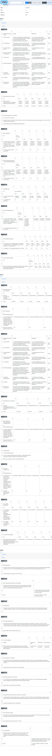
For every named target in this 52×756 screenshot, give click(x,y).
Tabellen (3, 26)
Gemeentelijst (49, 2)
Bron (1, 20)
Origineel (5, 29)
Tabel (2, 29)
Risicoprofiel (4, 22)
